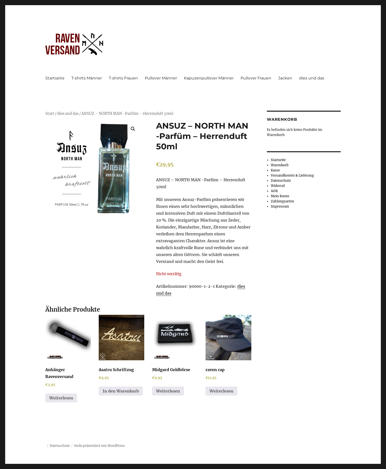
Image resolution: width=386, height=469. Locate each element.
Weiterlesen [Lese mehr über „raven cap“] (221, 391)
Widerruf (278, 186)
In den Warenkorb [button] (121, 391)
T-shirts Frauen (123, 78)
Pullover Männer (161, 78)
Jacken (285, 78)
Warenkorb (280, 165)
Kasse (275, 170)
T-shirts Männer (86, 78)
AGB (274, 191)
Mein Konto (280, 196)
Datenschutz (281, 181)
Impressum (280, 206)
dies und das (311, 78)
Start (49, 113)
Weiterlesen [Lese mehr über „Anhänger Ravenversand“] (61, 397)
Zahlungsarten (282, 201)
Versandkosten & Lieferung (292, 175)
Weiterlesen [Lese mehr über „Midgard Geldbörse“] (168, 391)
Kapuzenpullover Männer (209, 78)
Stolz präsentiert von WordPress (99, 446)
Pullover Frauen (256, 78)
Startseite (54, 78)
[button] (133, 128)
